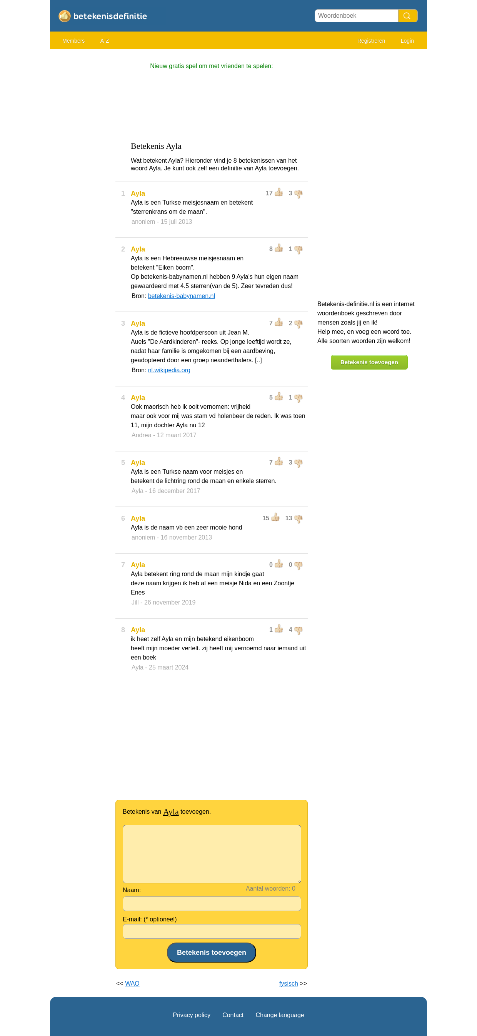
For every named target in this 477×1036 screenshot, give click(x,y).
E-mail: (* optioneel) (150, 919)
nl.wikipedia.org (169, 370)
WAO (132, 983)
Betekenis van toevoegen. (167, 811)
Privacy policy (191, 1015)
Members (73, 41)
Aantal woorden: (268, 888)
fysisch (288, 983)
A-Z (104, 41)
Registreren (371, 41)
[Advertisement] (81, 169)
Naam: (132, 890)
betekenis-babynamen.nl (181, 296)
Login (407, 41)
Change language (279, 1015)
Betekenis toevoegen (369, 362)
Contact (233, 1015)
